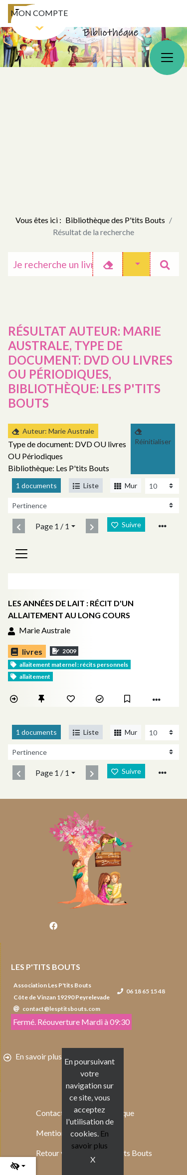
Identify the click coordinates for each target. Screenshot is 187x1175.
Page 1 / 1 (52, 526)
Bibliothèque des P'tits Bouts (115, 220)
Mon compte (39, 13)
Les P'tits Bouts (45, 966)
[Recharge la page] (162, 486)
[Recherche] (50, 264)
